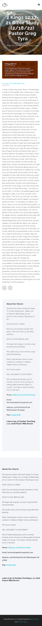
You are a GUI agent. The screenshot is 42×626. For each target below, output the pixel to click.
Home (16, 43)
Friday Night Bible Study (17, 83)
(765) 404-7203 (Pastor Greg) (24, 395)
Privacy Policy (22, 622)
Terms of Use (34, 619)
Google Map (15, 415)
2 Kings (26, 43)
